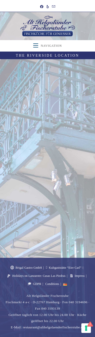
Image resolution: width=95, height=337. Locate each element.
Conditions (52, 284)
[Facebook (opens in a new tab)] (42, 7)
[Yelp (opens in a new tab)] (47, 7)
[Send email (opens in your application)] (53, 7)
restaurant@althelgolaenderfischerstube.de (53, 327)
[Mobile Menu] (47, 46)
